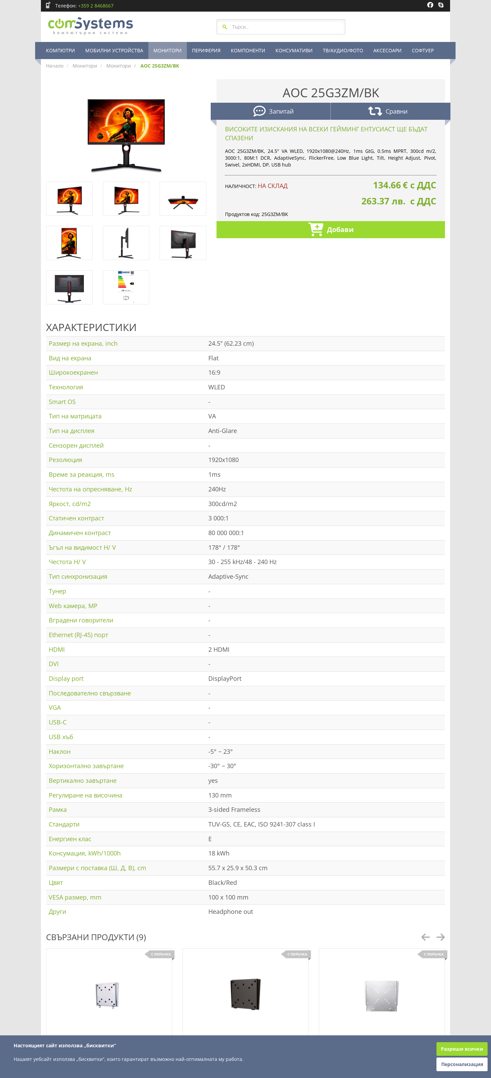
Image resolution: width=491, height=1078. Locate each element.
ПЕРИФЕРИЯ (206, 50)
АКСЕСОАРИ (387, 50)
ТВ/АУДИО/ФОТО (343, 50)
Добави (331, 230)
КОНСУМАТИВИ (294, 50)
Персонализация (462, 1064)
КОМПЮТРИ (60, 50)
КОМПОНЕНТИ (248, 50)
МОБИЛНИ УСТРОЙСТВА (114, 50)
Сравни (387, 112)
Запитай (273, 112)
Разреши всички (462, 1049)
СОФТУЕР (423, 50)
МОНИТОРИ (167, 50)
